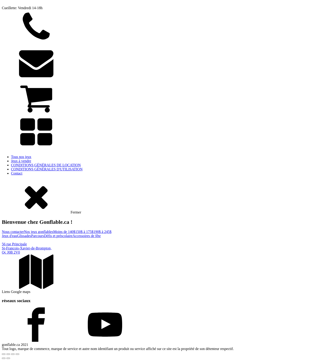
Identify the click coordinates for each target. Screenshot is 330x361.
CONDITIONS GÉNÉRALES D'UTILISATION (46, 169)
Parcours (37, 236)
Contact (16, 173)
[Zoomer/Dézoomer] (4, 354)
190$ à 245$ (103, 232)
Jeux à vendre (21, 161)
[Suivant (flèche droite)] (8, 358)
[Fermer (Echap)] (17, 354)
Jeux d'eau (9, 236)
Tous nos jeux (21, 157)
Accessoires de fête (86, 236)
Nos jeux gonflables (38, 232)
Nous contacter (13, 232)
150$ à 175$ (84, 232)
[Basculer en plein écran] (8, 354)
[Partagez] (13, 354)
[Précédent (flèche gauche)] (4, 358)
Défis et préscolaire (58, 236)
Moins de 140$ (64, 232)
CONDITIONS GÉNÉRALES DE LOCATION (46, 165)
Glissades (24, 236)
